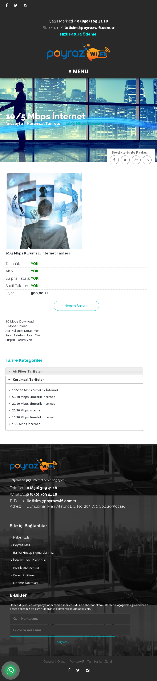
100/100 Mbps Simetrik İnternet (33, 390)
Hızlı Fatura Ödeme (78, 34)
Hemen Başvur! (76, 305)
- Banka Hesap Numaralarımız (32, 552)
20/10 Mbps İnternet (25, 410)
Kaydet (62, 641)
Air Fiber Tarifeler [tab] (24, 371)
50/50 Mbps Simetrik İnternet (32, 397)
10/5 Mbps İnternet (24, 424)
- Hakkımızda (20, 537)
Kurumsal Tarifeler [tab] (25, 380)
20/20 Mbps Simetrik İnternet (32, 404)
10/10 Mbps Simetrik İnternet (32, 417)
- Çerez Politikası (23, 575)
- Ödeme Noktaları (24, 583)
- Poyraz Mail (20, 545)
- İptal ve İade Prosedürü (29, 560)
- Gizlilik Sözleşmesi (25, 567)
